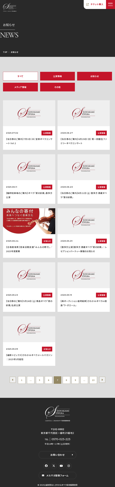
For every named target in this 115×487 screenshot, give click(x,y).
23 (93, 380)
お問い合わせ (57, 454)
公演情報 (57, 76)
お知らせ (94, 76)
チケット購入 (97, 4)
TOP (5, 52)
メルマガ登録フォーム (57, 475)
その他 (57, 87)
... (31, 380)
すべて (20, 76)
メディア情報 (20, 87)
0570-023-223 (61, 439)
